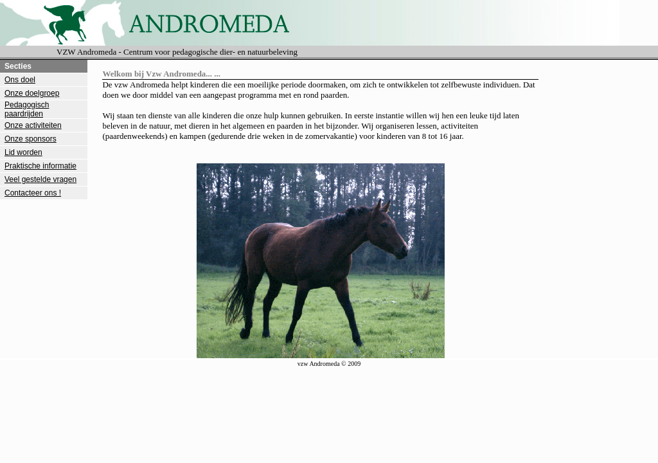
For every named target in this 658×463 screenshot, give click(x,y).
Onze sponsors (30, 138)
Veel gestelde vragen (40, 179)
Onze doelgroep (31, 93)
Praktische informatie (40, 165)
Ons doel (19, 79)
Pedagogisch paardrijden (26, 109)
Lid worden (23, 152)
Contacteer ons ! (32, 192)
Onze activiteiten (33, 125)
